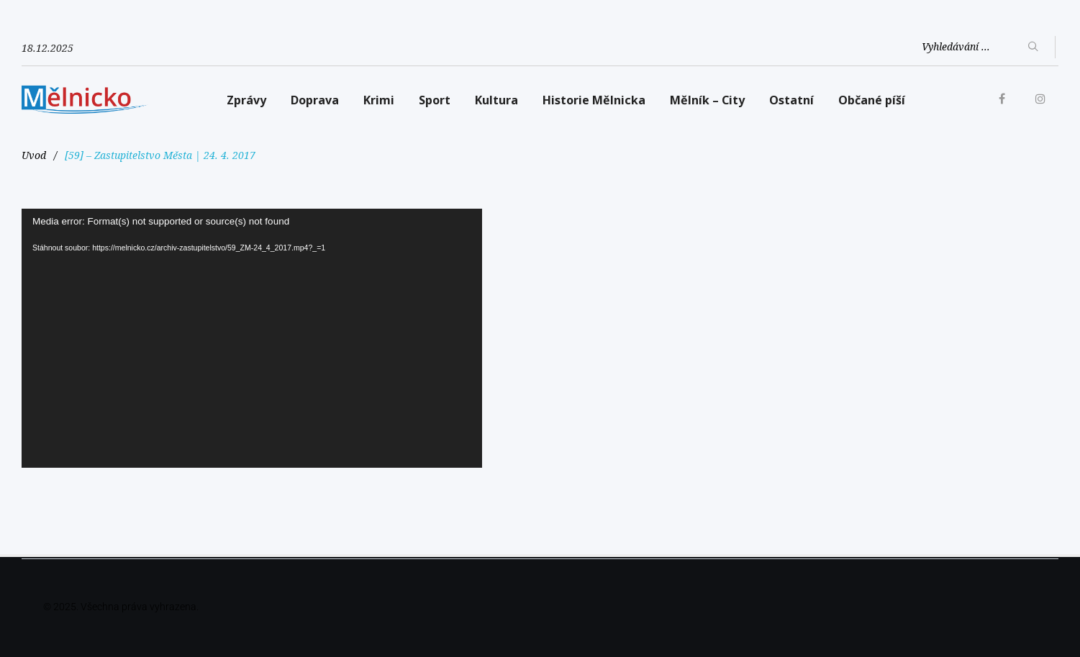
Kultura (496, 100)
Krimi (378, 100)
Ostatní (791, 100)
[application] (252, 338)
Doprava (315, 100)
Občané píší (871, 100)
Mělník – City (707, 100)
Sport (434, 100)
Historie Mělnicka (594, 100)
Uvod (34, 155)
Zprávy (246, 100)
